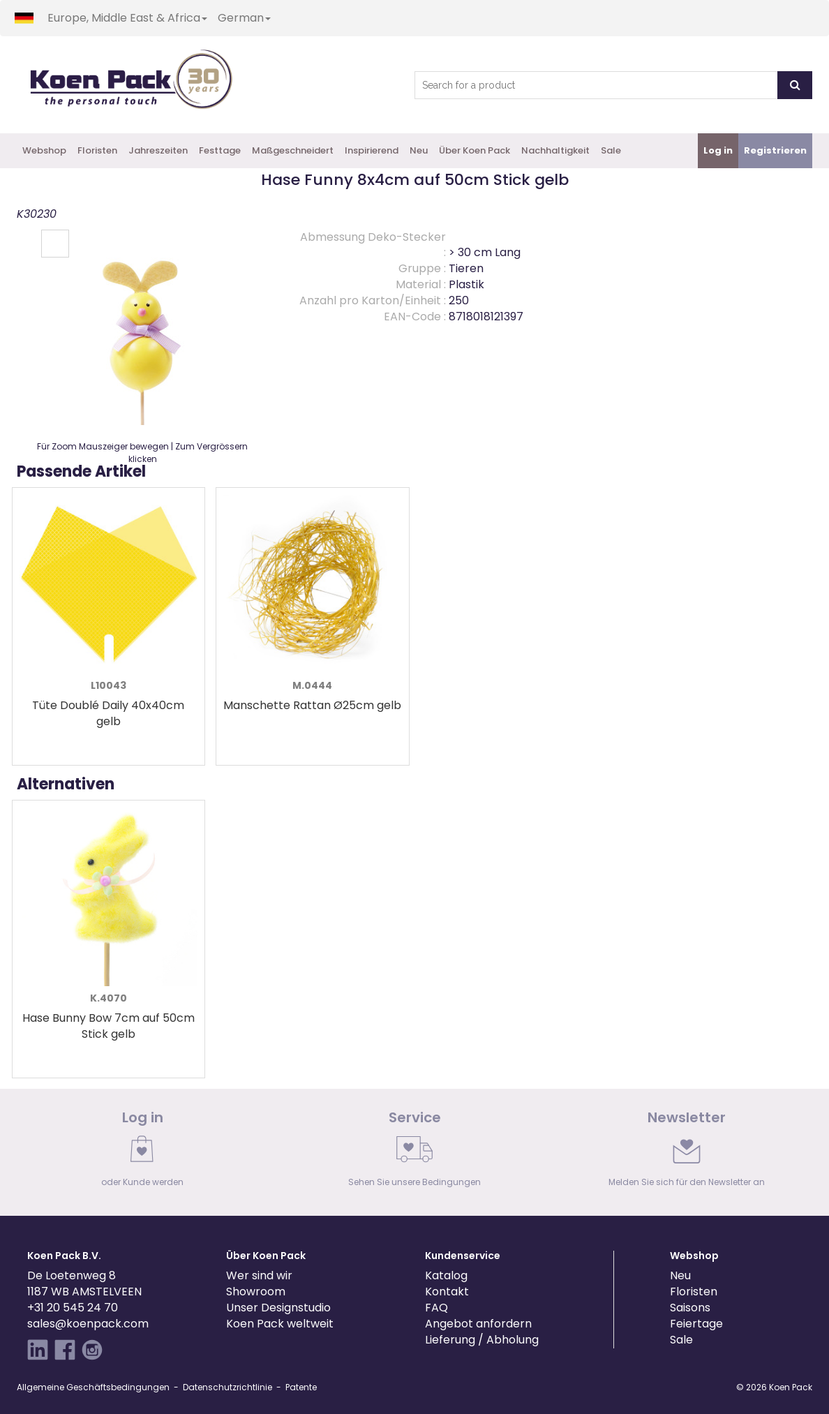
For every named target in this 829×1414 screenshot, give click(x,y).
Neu (419, 150)
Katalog (446, 1275)
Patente (301, 1387)
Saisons (690, 1308)
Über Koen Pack (474, 150)
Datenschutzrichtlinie (227, 1387)
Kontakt (447, 1291)
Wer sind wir (259, 1275)
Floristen (97, 150)
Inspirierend (371, 150)
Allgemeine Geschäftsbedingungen (93, 1387)
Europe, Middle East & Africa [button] (127, 18)
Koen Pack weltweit (280, 1324)
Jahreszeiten (158, 150)
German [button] (244, 18)
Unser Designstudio (278, 1308)
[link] (142, 1152)
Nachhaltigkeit (555, 150)
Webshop (44, 150)
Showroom (255, 1291)
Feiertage (696, 1324)
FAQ (436, 1308)
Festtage (220, 150)
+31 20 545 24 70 (72, 1308)
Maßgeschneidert (293, 150)
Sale (611, 150)
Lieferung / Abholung (482, 1340)
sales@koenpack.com (88, 1324)
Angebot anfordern (478, 1324)
